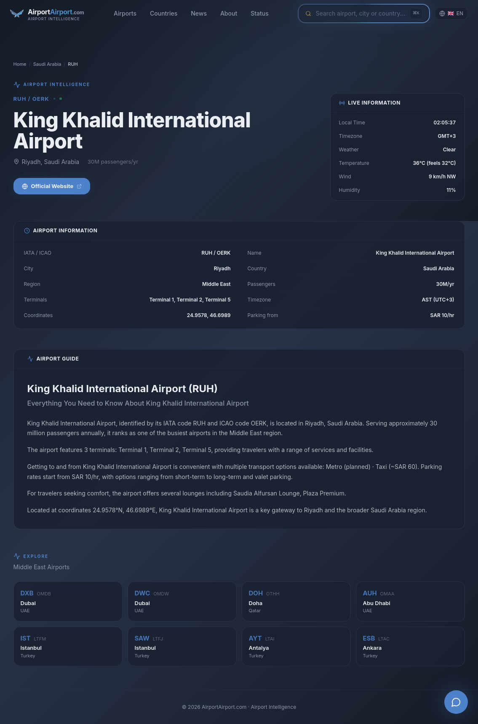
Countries (163, 13)
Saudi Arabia (47, 64)
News (199, 13)
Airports (125, 13)
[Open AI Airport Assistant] (456, 702)
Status (260, 13)
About (228, 13)
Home (20, 64)
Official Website (52, 186)
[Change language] (451, 13)
